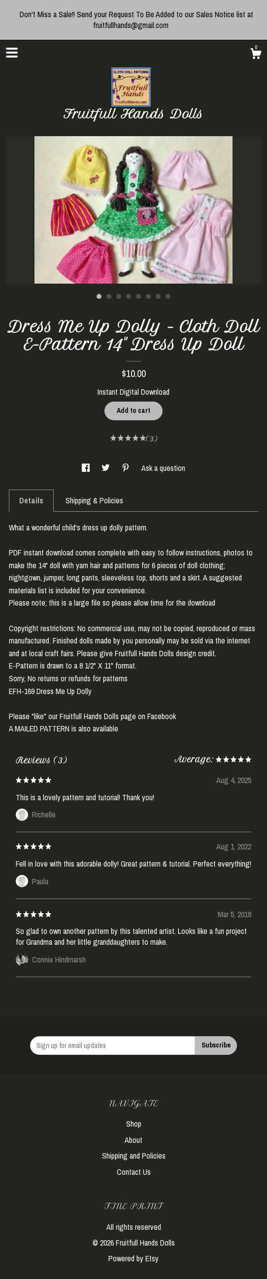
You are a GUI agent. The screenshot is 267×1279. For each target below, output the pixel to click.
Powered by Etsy (133, 1258)
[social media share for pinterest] (127, 468)
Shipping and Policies (134, 1155)
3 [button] (118, 296)
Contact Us (134, 1171)
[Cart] (255, 55)
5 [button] (138, 296)
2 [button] (108, 296)
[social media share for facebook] (87, 468)
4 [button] (128, 296)
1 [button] (99, 296)
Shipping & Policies (94, 500)
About (133, 1139)
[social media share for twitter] (106, 468)
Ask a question (163, 468)
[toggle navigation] (12, 53)
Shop (133, 1123)
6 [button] (148, 296)
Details (31, 500)
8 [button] (168, 296)
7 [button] (158, 296)
